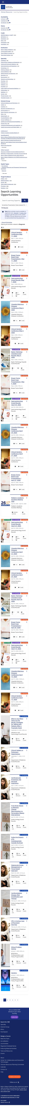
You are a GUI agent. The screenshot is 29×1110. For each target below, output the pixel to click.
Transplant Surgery (6, 97)
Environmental (5, 110)
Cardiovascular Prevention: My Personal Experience (16, 780)
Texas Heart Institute (7, 55)
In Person (4, 19)
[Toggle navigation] (3, 2)
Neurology (4, 75)
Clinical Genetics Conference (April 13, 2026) (17, 697)
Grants (3, 1053)
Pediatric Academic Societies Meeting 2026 (17, 499)
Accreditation (4, 1041)
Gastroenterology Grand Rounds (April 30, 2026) (17, 403)
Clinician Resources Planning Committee (12, 1064)
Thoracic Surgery (6, 96)
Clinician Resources (6, 12)
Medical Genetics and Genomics (9, 73)
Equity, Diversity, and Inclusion (9, 112)
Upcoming (5, 28)
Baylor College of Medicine (8, 49)
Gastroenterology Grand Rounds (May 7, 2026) (17, 280)
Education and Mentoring (8, 108)
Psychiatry (4, 86)
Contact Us (4, 1069)
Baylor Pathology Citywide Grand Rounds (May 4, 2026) (16, 354)
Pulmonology (5, 90)
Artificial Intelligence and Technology (10, 103)
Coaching (4, 106)
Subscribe (14, 1017)
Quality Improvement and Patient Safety (11, 127)
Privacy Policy (4, 1102)
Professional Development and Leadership (11, 125)
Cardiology (4, 60)
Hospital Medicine (6, 118)
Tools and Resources (7, 1051)
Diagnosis (4, 170)
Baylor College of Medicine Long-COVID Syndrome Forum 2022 (14, 158)
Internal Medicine (6, 71)
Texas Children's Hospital (7, 53)
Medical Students (6, 180)
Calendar (3, 1067)
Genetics (14, 973)
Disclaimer (3, 1100)
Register (16, 213)
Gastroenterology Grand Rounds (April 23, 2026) (17, 524)
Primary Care (5, 123)
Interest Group (5, 1027)
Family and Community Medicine (9, 64)
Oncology (4, 81)
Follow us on (14, 1082)
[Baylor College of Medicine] (7, 7)
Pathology (4, 82)
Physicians (4, 186)
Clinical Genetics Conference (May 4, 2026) (17, 331)
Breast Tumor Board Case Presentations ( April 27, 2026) (16, 477)
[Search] (25, 200)
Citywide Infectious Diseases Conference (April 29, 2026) (17, 430)
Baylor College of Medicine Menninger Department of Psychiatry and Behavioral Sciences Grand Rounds (13, 137)
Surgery (4, 94)
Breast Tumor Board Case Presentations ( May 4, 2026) (17, 381)
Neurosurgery (5, 77)
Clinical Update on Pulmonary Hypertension (17, 752)
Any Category (5, 166)
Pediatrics (4, 84)
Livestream (5, 20)
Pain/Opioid (4, 1032)
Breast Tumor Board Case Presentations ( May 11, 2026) (17, 258)
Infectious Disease (6, 69)
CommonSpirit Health (7, 51)
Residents (4, 188)
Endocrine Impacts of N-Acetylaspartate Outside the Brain (17, 840)
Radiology (4, 92)
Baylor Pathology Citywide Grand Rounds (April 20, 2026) (16, 598)
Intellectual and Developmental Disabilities (11, 121)
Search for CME (5, 1022)
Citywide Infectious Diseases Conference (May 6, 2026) (17, 307)
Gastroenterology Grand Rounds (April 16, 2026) (17, 647)
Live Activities (4, 1043)
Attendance (5, 38)
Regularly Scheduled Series (8, 1046)
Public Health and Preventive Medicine (10, 88)
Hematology (5, 68)
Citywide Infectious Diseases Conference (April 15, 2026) (17, 674)
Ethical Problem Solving (16, 948)
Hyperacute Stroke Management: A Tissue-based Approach (17, 868)
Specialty (3, 1024)
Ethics (3, 40)
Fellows (4, 178)
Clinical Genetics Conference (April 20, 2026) (17, 575)
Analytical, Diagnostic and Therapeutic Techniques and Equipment (14, 168)
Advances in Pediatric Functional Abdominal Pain (12, 151)
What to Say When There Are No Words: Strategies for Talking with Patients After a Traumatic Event (17, 723)
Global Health (5, 116)
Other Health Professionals (8, 184)
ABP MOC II (4, 37)
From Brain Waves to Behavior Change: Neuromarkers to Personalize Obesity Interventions (17, 810)
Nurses (4, 182)
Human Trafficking (6, 119)
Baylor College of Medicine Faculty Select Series (12, 155)
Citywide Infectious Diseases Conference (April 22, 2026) (17, 551)
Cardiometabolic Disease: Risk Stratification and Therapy (17, 896)
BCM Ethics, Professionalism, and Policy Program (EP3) (14, 153)
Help (2, 1072)
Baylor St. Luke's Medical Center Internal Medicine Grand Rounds (14, 142)
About (2, 1058)
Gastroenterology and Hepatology (10, 66)
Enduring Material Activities (9, 1048)
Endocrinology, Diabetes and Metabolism (11, 62)
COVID (3, 105)
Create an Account (14, 1077)
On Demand (5, 22)
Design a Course (5, 1036)
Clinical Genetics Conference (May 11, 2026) (16, 234)
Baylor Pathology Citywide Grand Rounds (11, 140)
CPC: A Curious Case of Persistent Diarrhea (17, 923)
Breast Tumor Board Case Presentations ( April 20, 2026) (16, 625)
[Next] (17, 1000)
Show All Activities (7, 222)
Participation (5, 42)
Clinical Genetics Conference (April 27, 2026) (17, 454)
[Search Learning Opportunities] (11, 200)
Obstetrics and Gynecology (8, 79)
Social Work (5, 44)
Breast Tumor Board (6, 145)
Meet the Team (5, 1038)
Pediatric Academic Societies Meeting (10, 132)
